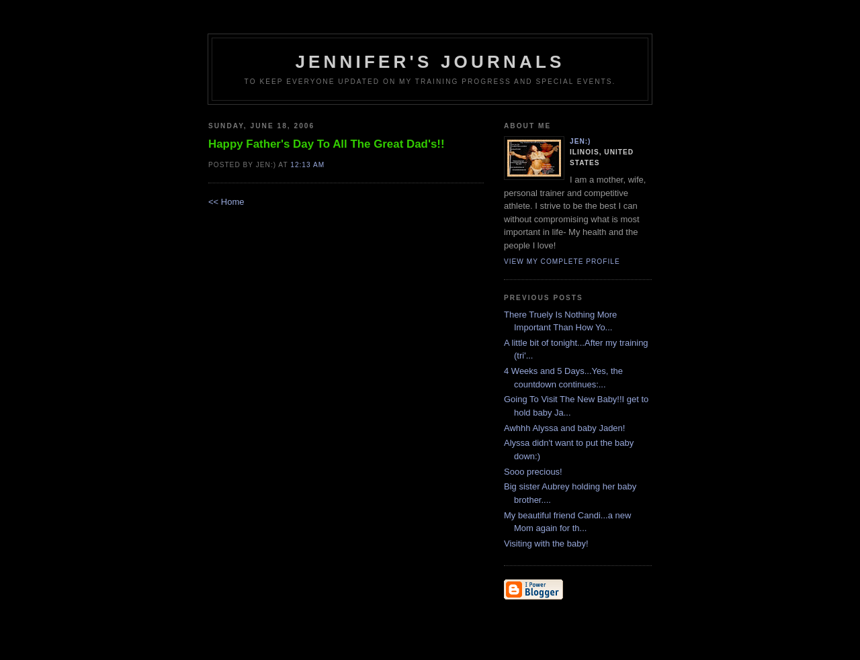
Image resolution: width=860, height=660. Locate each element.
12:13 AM (307, 165)
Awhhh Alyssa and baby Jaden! (564, 428)
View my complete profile (562, 261)
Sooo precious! (533, 472)
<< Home (226, 202)
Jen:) (580, 141)
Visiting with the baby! (546, 543)
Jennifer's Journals (429, 62)
